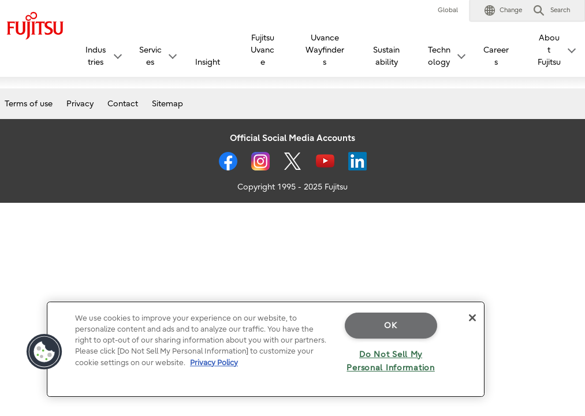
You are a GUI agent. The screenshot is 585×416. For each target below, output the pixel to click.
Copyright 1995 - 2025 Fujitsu (292, 187)
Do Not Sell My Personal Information (390, 361)
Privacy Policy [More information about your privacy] (214, 362)
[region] (265, 349)
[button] (503, 10)
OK (390, 325)
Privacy (80, 104)
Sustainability (386, 56)
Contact (122, 104)
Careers (496, 56)
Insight (207, 62)
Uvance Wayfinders (324, 50)
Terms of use (29, 104)
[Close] (472, 317)
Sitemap (167, 104)
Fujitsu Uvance (262, 50)
